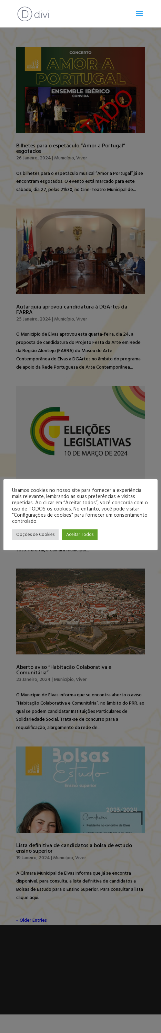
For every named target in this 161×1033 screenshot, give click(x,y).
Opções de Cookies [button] (35, 534)
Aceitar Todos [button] (79, 534)
